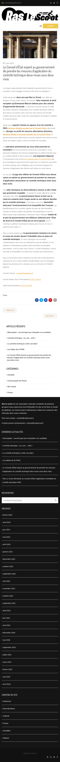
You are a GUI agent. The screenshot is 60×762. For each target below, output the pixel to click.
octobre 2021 (8, 596)
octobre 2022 (8, 566)
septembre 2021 (9, 603)
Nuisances (7, 701)
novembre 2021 (9, 588)
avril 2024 (6, 522)
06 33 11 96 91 (35, 279)
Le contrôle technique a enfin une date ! (23, 344)
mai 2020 (6, 640)
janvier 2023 (7, 552)
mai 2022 (6, 581)
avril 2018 (6, 684)
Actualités (6, 731)
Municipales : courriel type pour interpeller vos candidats (29, 332)
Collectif (6, 716)
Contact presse (8, 423)
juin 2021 (6, 618)
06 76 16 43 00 (26, 286)
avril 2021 (6, 625)
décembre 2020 (9, 633)
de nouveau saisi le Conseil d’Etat (37, 159)
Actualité (11, 375)
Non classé (12, 387)
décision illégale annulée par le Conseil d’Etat (27, 128)
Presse (10, 392)
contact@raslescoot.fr (11, 3)
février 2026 (7, 515)
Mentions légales (30, 753)
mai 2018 (6, 677)
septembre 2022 (9, 574)
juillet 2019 (7, 655)
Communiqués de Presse (17, 381)
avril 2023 (6, 544)
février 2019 (7, 669)
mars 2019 (7, 662)
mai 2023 (6, 537)
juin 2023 (6, 530)
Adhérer (6, 738)
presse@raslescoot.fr (25, 273)
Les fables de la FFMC (16, 349)
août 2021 (7, 611)
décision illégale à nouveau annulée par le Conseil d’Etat (26, 134)
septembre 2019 (9, 647)
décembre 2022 (9, 559)
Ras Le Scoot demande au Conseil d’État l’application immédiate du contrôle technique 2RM (29, 480)
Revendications (9, 709)
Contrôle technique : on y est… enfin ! (22, 338)
